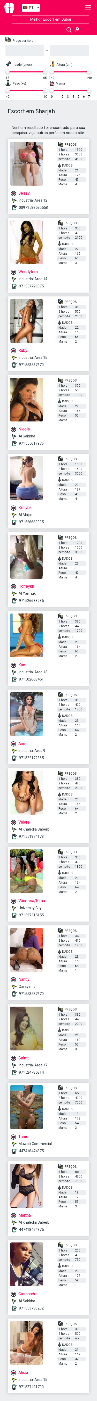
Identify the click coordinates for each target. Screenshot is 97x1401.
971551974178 (31, 836)
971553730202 (31, 1308)
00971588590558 (33, 207)
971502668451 (31, 679)
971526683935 (31, 522)
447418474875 (31, 1151)
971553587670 (31, 364)
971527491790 (31, 1387)
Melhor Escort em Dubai (50, 19)
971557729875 (31, 286)
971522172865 (31, 758)
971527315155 (31, 915)
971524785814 (31, 1072)
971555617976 (31, 443)
